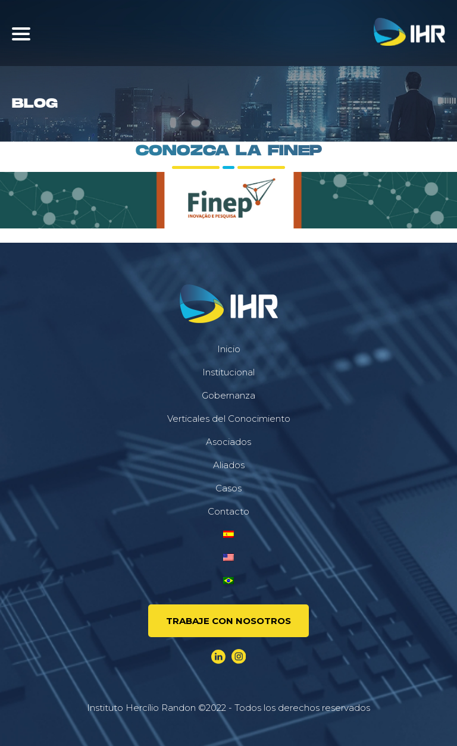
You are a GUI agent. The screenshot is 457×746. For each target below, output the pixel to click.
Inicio (228, 349)
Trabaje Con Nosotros (228, 620)
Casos (228, 488)
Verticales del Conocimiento (228, 418)
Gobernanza (228, 395)
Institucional (228, 372)
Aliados (229, 465)
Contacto (228, 511)
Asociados (228, 441)
